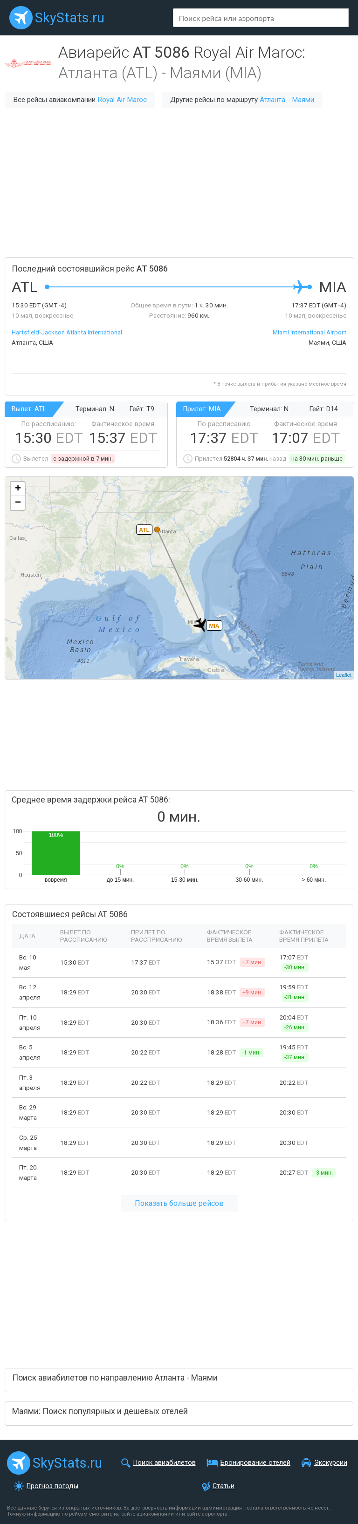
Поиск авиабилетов (164, 1463)
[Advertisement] (179, 182)
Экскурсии (330, 1463)
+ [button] (18, 489)
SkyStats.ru (69, 18)
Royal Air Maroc (122, 99)
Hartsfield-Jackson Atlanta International (67, 332)
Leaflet (343, 675)
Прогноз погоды (52, 1486)
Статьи (223, 1486)
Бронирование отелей (255, 1463)
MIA (214, 626)
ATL (144, 530)
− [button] (18, 503)
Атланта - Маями (287, 99)
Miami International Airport (309, 332)
